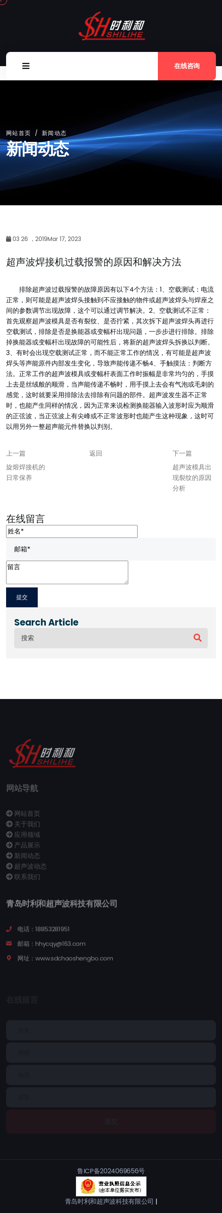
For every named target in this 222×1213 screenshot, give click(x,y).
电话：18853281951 (43, 932)
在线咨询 (187, 66)
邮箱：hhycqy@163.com (51, 947)
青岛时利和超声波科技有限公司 (109, 1201)
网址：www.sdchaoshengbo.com (65, 961)
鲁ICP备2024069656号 (111, 1171)
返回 (95, 453)
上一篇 (16, 453)
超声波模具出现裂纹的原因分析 (191, 477)
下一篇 (182, 453)
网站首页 (18, 133)
